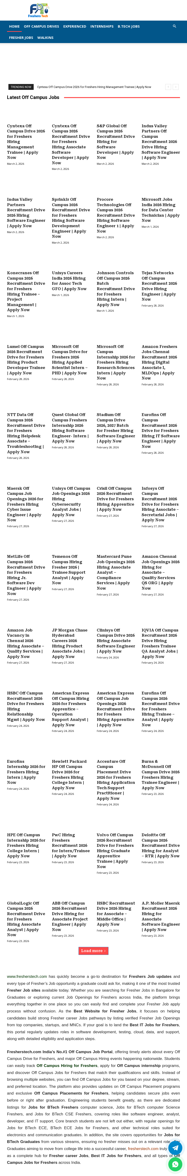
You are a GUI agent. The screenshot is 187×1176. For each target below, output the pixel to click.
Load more (93, 938)
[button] (174, 26)
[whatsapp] (175, 1164)
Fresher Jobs (21, 37)
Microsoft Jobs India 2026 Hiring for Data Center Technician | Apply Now (161, 208)
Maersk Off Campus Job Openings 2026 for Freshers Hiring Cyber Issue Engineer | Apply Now (25, 498)
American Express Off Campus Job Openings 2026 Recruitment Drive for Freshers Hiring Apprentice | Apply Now (116, 700)
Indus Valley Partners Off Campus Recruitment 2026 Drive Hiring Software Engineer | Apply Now (161, 141)
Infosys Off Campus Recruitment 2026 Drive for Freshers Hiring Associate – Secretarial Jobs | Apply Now (160, 498)
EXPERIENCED (74, 26)
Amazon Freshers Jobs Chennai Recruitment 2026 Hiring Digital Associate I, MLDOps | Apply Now (159, 358)
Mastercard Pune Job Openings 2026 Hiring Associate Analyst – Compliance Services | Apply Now (116, 565)
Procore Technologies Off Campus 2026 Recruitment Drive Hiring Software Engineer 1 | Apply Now (116, 213)
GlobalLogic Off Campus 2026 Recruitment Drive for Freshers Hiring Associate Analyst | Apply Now (26, 907)
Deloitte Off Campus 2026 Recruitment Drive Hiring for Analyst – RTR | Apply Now (161, 834)
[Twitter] (175, 1148)
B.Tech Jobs (129, 26)
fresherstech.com (143, 1136)
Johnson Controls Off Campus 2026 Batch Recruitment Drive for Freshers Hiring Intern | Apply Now (116, 286)
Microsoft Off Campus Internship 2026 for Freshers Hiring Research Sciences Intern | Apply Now (116, 358)
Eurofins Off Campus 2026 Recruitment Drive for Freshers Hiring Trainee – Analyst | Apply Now (161, 700)
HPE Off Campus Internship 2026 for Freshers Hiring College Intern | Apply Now (26, 834)
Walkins (45, 37)
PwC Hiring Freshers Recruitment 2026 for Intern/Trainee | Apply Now (71, 834)
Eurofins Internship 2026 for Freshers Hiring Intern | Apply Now (26, 762)
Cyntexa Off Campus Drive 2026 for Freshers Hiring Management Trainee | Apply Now (94, 87)
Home (14, 26)
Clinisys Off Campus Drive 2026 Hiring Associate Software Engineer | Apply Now (116, 633)
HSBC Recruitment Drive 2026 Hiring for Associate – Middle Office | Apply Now (116, 902)
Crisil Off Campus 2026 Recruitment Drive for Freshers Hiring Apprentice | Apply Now (115, 493)
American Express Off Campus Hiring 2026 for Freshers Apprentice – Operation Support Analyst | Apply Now (70, 700)
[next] (176, 87)
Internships (102, 26)
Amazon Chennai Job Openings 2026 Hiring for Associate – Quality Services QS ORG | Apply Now (161, 565)
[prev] (168, 87)
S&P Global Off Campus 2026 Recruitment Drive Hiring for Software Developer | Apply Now (116, 141)
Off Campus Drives (41, 26)
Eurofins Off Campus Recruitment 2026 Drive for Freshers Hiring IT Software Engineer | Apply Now (161, 426)
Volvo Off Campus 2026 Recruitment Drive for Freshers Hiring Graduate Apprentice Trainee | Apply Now (115, 840)
